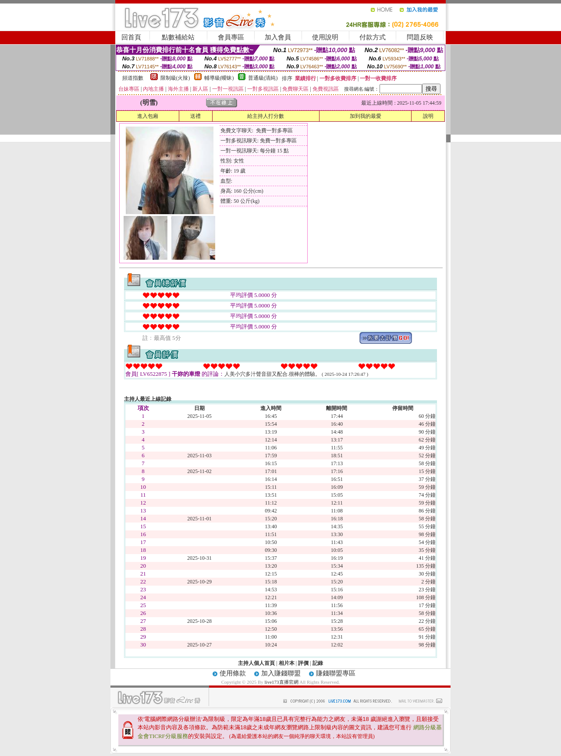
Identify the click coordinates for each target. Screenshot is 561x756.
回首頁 (131, 37)
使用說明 (325, 37)
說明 (428, 116)
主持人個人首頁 (256, 663)
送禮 (195, 116)
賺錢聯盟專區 (335, 673)
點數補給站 (178, 37)
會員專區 (231, 37)
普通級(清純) (263, 78)
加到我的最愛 (365, 116)
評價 (303, 663)
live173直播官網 (281, 682)
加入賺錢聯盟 (281, 673)
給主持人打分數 (265, 116)
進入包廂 (147, 116)
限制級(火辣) (175, 78)
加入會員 (278, 37)
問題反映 (420, 37)
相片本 (287, 663)
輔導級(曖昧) (219, 78)
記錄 (317, 663)
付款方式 (372, 37)
